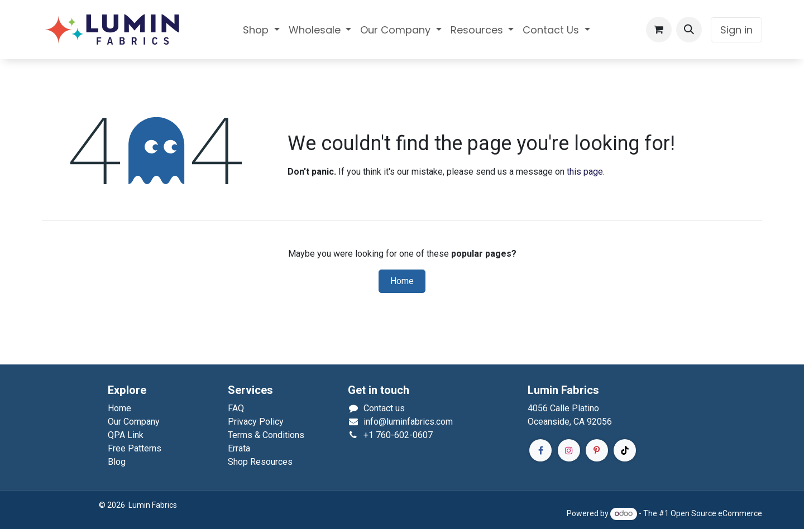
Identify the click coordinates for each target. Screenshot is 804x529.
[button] (689, 29)
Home (402, 281)
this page (585, 171)
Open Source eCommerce (716, 513)
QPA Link (125, 435)
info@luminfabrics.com (408, 421)
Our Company (134, 421)
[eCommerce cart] (659, 29)
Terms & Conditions (266, 435)
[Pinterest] (597, 450)
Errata (239, 448)
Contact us (384, 408)
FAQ (236, 408)
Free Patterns (134, 448)
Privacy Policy (256, 421)
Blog (117, 461)
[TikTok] (625, 450)
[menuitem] (261, 30)
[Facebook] (540, 450)
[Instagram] (569, 450)
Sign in (736, 30)
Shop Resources (260, 461)
